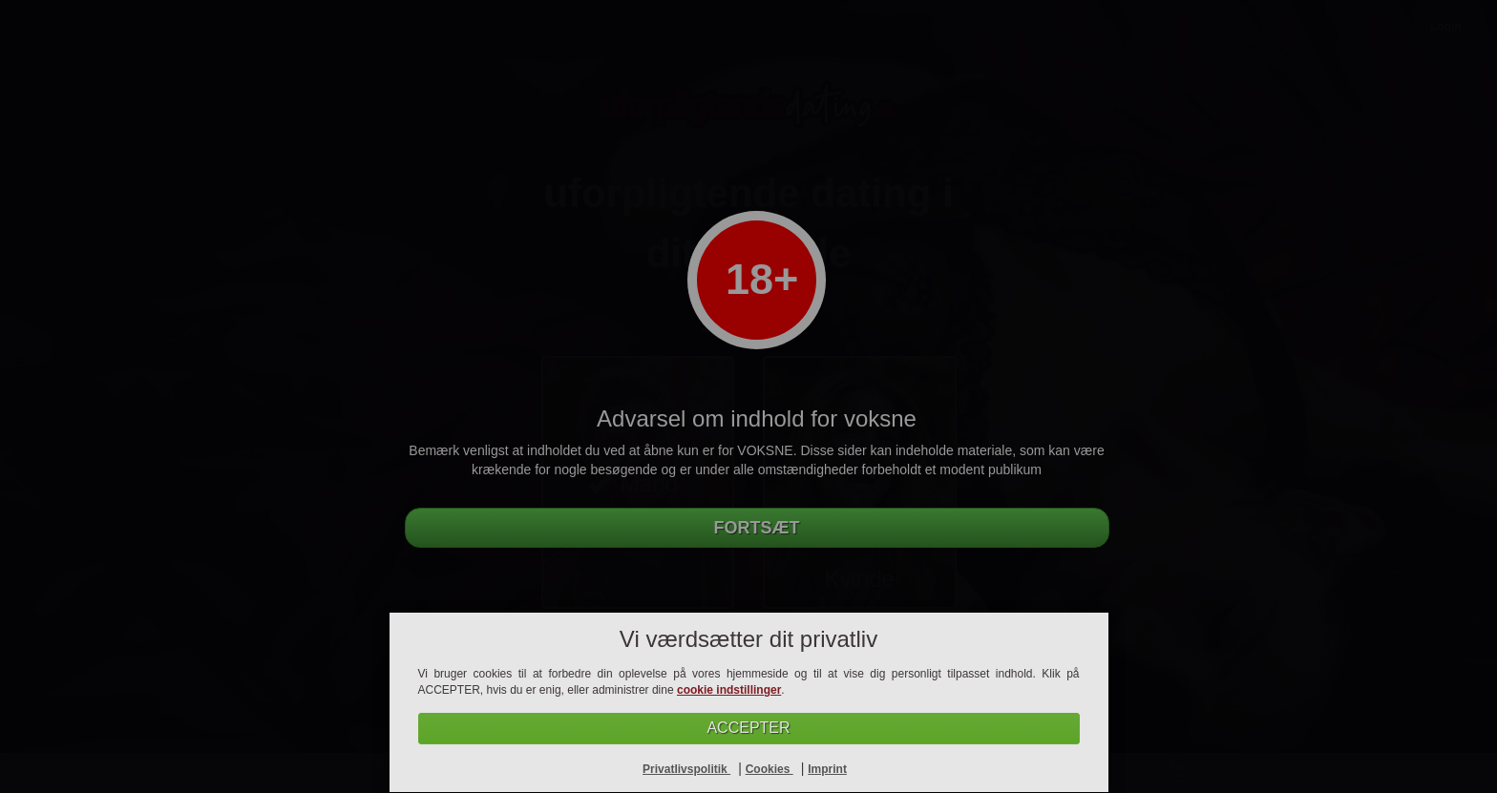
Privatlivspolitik (686, 769)
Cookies (769, 769)
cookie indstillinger (729, 690)
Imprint (827, 769)
